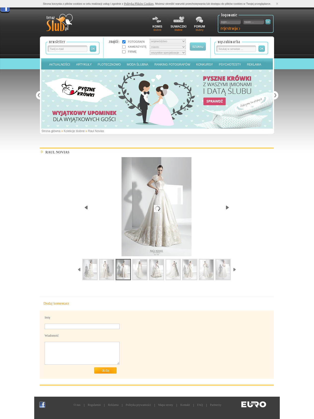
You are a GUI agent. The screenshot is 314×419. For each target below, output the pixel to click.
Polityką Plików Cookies (139, 3)
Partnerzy (215, 405)
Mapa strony (165, 405)
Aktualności (59, 64)
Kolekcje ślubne (74, 131)
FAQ (200, 405)
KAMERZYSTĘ (137, 46)
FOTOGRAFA (136, 41)
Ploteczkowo (109, 64)
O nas (77, 405)
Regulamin (94, 405)
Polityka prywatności (138, 405)
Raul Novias (96, 131)
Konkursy (204, 64)
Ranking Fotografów (172, 64)
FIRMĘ (132, 51)
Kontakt (185, 405)
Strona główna (51, 131)
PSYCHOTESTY (230, 64)
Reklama (254, 64)
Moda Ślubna (137, 64)
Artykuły (84, 64)
